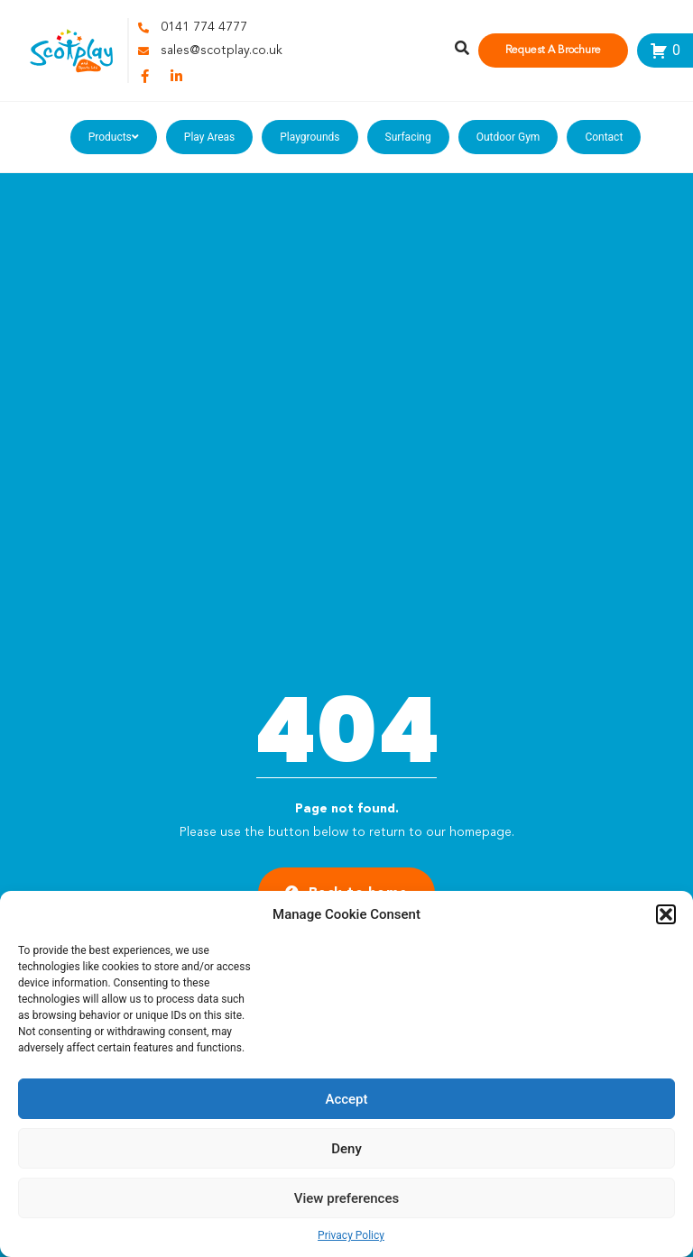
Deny (346, 1149)
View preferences (346, 1198)
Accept (346, 1099)
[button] (666, 914)
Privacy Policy (351, 1235)
